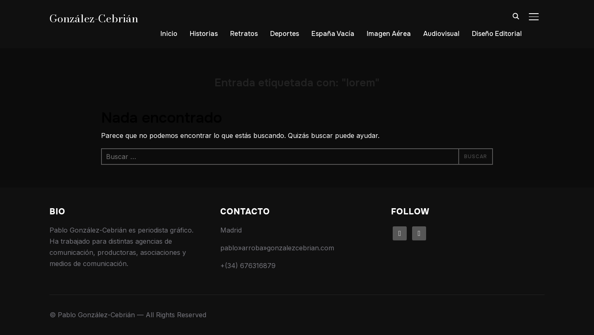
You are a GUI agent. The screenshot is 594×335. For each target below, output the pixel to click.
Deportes (284, 33)
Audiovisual (441, 33)
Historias (204, 33)
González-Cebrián (94, 18)
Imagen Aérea (389, 33)
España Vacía (332, 33)
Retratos (244, 33)
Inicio (168, 33)
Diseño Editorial (497, 33)
